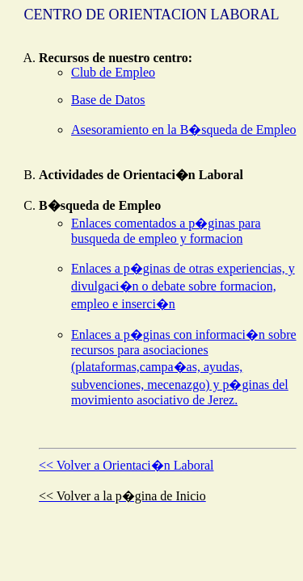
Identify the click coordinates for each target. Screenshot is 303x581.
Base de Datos (108, 100)
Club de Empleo (113, 72)
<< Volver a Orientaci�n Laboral (126, 465)
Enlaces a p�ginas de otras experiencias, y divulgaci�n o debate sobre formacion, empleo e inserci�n (183, 286)
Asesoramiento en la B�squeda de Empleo (184, 129)
